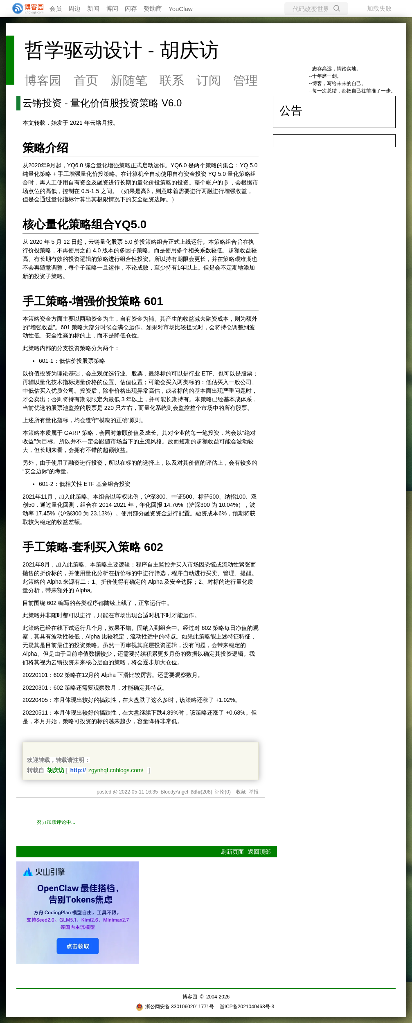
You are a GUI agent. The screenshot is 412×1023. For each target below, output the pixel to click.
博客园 (43, 80)
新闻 (93, 8)
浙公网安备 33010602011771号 (175, 1007)
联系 (172, 80)
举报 (254, 792)
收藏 (241, 792)
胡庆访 (55, 770)
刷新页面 (232, 851)
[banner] (24, 8)
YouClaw (181, 8)
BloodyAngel (174, 792)
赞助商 (153, 8)
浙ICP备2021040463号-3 (247, 1007)
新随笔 (128, 80)
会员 (56, 8)
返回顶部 (259, 851)
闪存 (131, 8)
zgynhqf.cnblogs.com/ (116, 770)
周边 (74, 8)
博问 (112, 8)
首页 (86, 80)
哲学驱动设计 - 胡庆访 (122, 50)
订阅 (208, 80)
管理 (245, 80)
